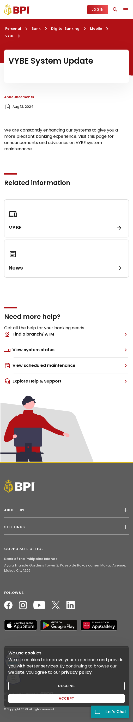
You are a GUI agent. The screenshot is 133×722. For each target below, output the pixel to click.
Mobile (96, 28)
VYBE (9, 35)
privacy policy (76, 672)
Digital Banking (65, 28)
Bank (36, 28)
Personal (13, 28)
